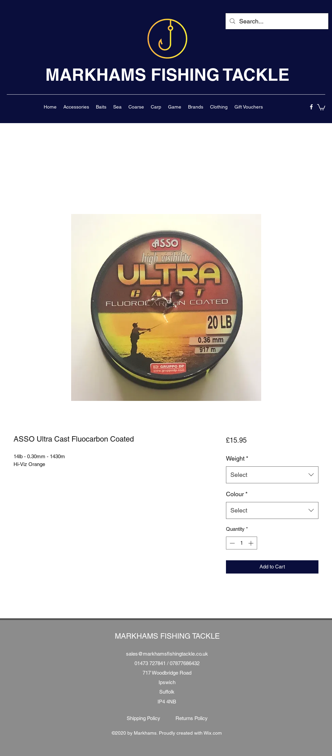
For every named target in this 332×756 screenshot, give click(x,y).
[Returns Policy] (191, 718)
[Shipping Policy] (143, 718)
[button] (76, 107)
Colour (237, 494)
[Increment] (251, 543)
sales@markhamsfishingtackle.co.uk (167, 654)
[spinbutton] (241, 543)
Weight (237, 458)
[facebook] (311, 106)
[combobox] (272, 474)
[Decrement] (231, 543)
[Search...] (276, 21)
